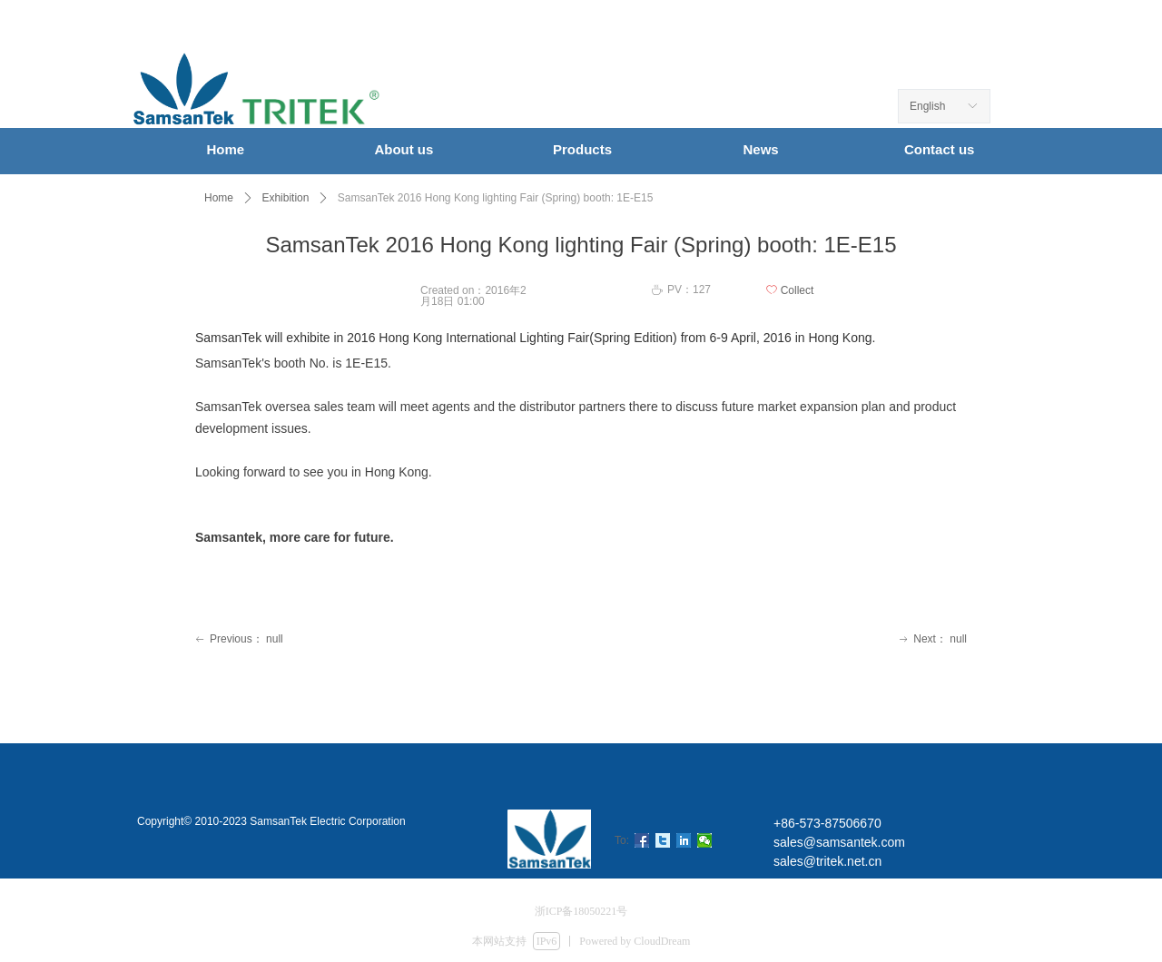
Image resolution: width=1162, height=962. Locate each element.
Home (218, 197)
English (927, 106)
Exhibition (285, 197)
